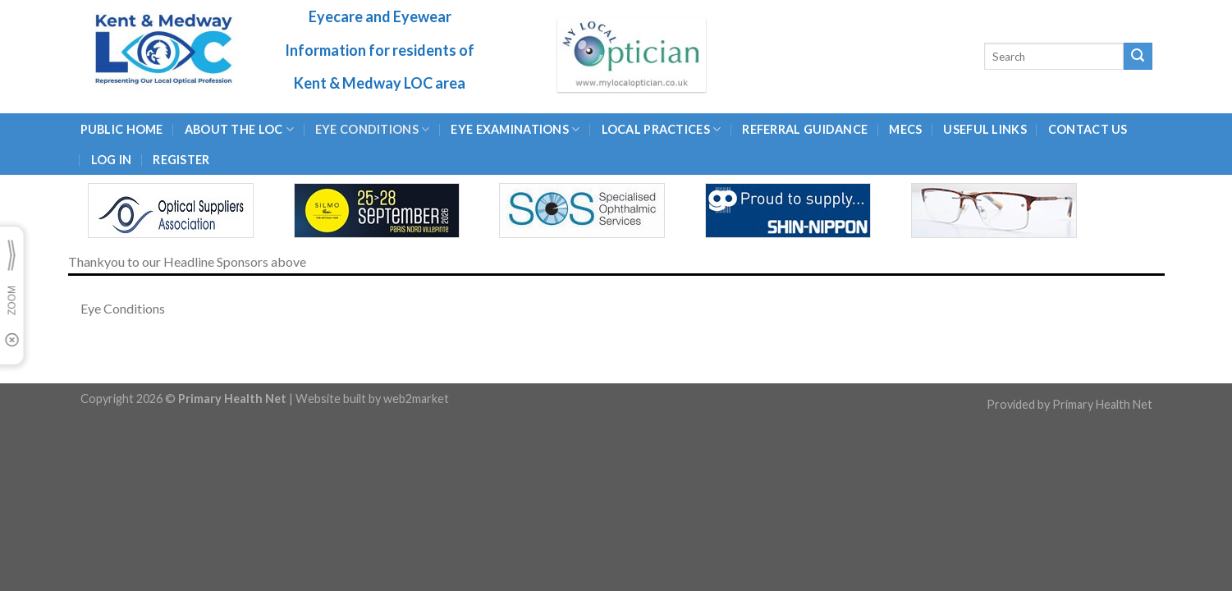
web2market (416, 398)
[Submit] (1138, 57)
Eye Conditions (372, 129)
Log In (111, 160)
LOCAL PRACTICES (661, 129)
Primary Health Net (1102, 404)
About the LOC (239, 129)
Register (181, 160)
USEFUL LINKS (984, 129)
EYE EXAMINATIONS (515, 129)
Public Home (121, 129)
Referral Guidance (805, 129)
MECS (905, 129)
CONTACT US (1088, 129)
